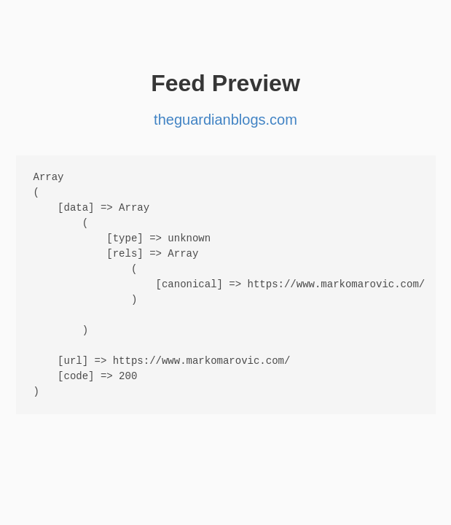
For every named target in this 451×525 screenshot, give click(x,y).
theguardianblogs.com (225, 120)
